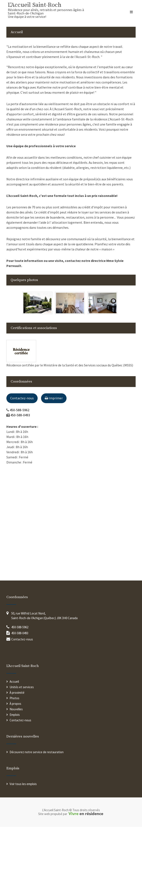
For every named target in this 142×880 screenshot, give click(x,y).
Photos (14, 698)
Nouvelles (16, 709)
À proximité (17, 693)
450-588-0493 (20, 415)
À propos (15, 704)
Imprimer (54, 398)
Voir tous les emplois (23, 784)
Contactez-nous (22, 398)
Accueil (14, 681)
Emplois (15, 715)
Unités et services (22, 687)
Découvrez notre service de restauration (37, 752)
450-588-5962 (19, 410)
